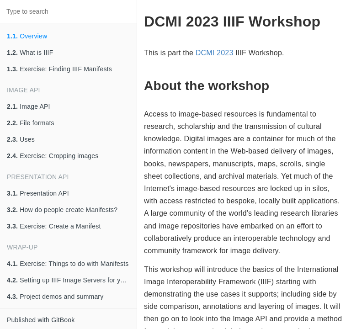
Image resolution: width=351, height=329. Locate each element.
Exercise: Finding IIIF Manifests (59, 69)
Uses (21, 139)
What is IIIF (30, 52)
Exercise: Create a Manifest (54, 226)
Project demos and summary (55, 296)
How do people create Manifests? (62, 209)
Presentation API (38, 193)
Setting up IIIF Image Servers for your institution (72, 280)
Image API (28, 106)
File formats (30, 123)
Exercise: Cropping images (53, 155)
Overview (27, 36)
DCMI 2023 (215, 53)
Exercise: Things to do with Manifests (68, 263)
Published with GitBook (40, 320)
